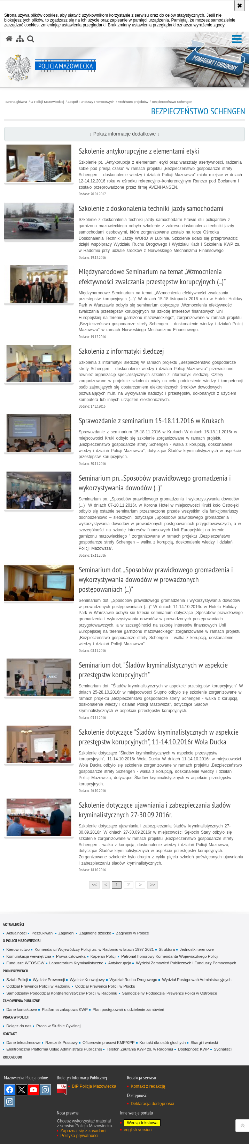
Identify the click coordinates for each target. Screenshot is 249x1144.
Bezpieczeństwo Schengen (171, 102)
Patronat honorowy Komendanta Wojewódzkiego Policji (169, 956)
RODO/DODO (12, 1057)
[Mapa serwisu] (20, 39)
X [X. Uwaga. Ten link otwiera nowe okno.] (21, 1089)
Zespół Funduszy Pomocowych (91, 102)
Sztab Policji (17, 980)
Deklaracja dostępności (152, 1103)
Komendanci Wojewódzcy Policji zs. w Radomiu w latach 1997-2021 (94, 949)
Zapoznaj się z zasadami (83, 1130)
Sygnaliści (223, 1049)
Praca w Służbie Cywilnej (58, 1026)
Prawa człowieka (71, 956)
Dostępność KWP (193, 1049)
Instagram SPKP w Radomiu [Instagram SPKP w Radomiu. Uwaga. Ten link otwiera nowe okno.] (9, 1101)
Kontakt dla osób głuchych (163, 1042)
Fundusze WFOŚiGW (25, 963)
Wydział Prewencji (49, 980)
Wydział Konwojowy (87, 980)
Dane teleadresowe (23, 1042)
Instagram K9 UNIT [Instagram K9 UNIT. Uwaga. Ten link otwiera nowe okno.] (45, 1089)
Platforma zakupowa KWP (65, 1009)
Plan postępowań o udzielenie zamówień (128, 1009)
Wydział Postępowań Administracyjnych (196, 980)
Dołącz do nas (18, 1026)
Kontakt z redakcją (148, 1086)
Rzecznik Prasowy (61, 1042)
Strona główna (16, 102)
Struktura (167, 949)
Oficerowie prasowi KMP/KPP (109, 1042)
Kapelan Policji (104, 956)
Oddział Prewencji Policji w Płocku (105, 986)
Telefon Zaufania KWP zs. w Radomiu (140, 1049)
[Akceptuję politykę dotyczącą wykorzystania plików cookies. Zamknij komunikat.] (239, 5)
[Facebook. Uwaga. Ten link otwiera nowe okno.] (9, 1089)
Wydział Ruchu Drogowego (133, 980)
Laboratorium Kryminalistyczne (76, 963)
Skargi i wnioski (204, 1042)
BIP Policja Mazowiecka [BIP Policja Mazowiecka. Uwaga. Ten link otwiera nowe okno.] (94, 1086)
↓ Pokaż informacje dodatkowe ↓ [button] (124, 134)
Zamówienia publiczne (21, 1000)
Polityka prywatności (79, 1135)
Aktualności (13, 924)
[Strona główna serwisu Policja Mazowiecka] (9, 39)
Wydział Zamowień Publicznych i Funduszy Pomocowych (186, 963)
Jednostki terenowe (197, 949)
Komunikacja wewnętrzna (28, 956)
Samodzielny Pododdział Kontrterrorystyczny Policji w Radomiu (61, 993)
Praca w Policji (16, 1017)
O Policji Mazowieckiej (47, 102)
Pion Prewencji (15, 970)
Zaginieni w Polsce (132, 933)
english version (137, 1129)
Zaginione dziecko (95, 933)
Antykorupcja (119, 963)
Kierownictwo (18, 949)
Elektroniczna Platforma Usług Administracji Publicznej (54, 1049)
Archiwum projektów (133, 102)
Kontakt (10, 1033)
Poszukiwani (42, 933)
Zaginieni (67, 933)
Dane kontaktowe (21, 1009)
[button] (237, 39)
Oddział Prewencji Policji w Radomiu (38, 986)
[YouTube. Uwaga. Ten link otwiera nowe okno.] (33, 1089)
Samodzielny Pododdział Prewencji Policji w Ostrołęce (169, 993)
